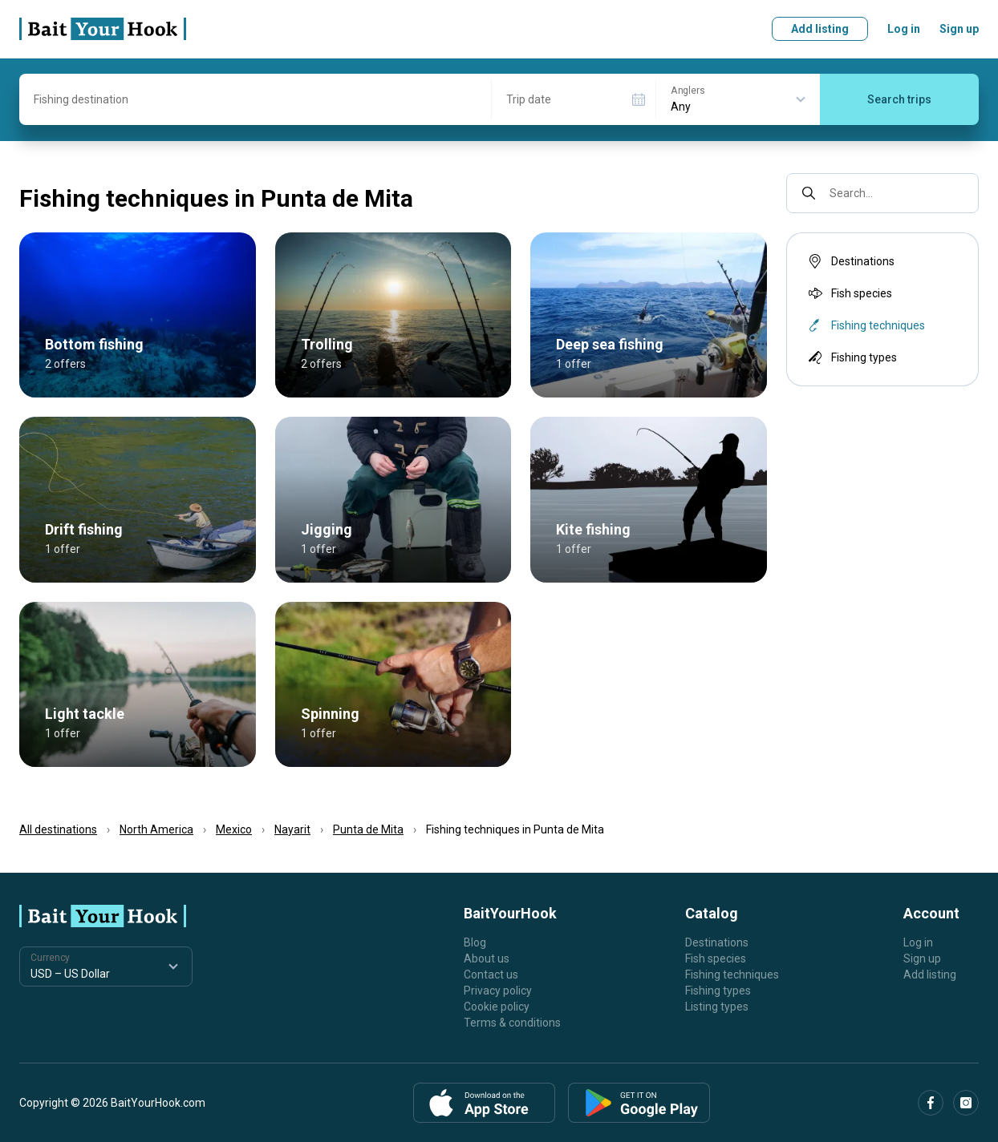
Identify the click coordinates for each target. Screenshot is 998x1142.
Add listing (820, 28)
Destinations (850, 261)
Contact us (491, 974)
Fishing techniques (732, 974)
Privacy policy (498, 990)
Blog (475, 942)
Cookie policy (496, 1006)
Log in (903, 28)
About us (486, 958)
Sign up (959, 28)
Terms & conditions (512, 1022)
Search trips (899, 99)
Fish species (848, 293)
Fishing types (851, 357)
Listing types (716, 1006)
